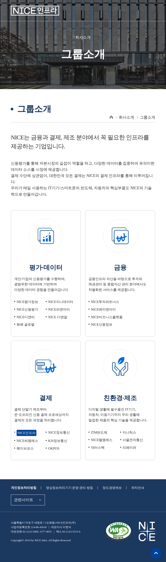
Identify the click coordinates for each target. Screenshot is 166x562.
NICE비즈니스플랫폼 (106, 311)
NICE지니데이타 (60, 295)
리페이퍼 (129, 441)
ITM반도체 (98, 426)
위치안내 (132, 481)
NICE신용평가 (27, 303)
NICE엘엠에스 (101, 434)
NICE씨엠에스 (27, 434)
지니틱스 (129, 426)
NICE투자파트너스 (104, 295)
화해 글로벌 (25, 318)
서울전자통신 (132, 434)
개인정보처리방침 (23, 481)
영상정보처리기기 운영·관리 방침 (66, 481)
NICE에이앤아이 (102, 303)
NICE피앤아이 (58, 303)
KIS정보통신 (57, 434)
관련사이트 (23, 493)
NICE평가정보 (27, 295)
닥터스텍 (97, 441)
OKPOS (54, 442)
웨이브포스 (25, 442)
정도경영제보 (107, 481)
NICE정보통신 (58, 426)
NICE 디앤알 (57, 311)
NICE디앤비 (25, 311)
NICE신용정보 (101, 318)
